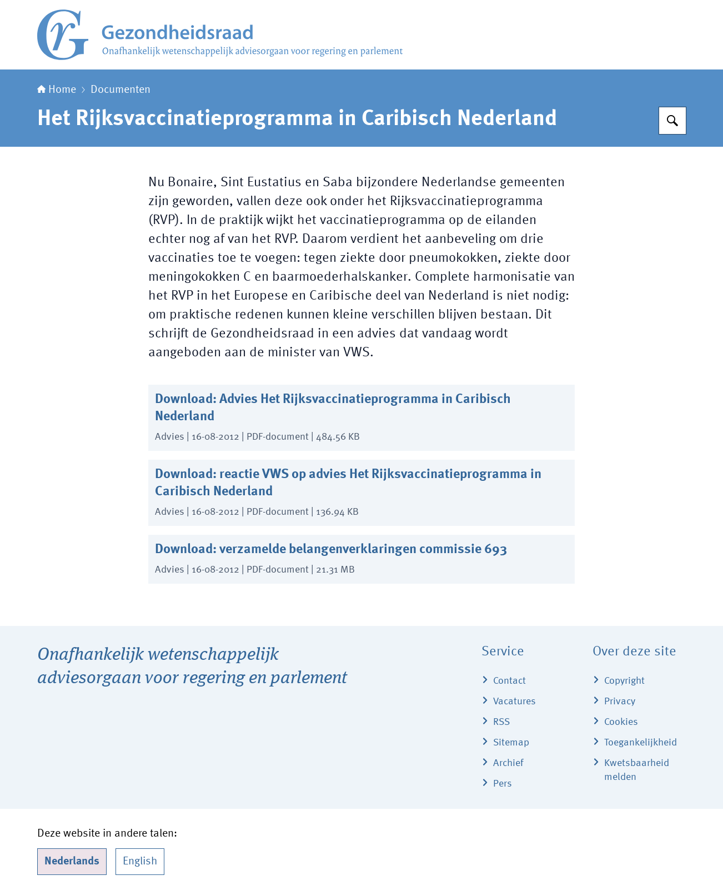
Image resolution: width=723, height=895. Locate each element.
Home (56, 90)
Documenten (120, 90)
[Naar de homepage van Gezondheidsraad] (220, 34)
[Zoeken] (672, 120)
